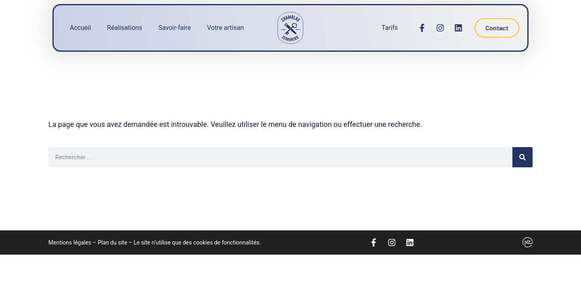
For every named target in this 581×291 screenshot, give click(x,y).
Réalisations (124, 28)
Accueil (80, 28)
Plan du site (112, 242)
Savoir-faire (174, 28)
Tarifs (389, 28)
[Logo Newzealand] (527, 242)
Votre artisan (225, 28)
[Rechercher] (522, 157)
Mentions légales (69, 242)
